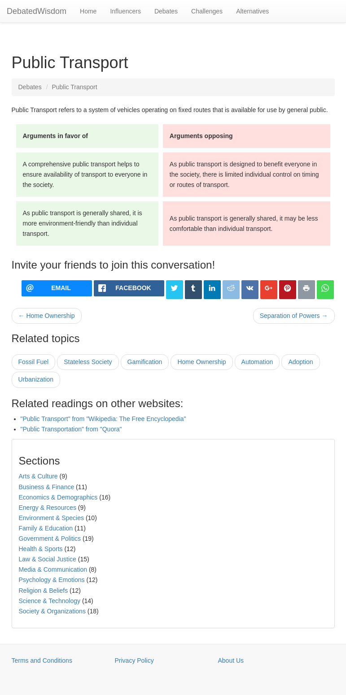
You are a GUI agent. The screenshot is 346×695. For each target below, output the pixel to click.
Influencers (125, 11)
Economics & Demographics (58, 497)
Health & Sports (41, 548)
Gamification (144, 361)
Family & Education (46, 528)
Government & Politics (50, 538)
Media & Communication (53, 569)
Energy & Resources (47, 507)
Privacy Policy (134, 660)
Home (88, 11)
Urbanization (36, 379)
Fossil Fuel (33, 361)
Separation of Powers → (294, 315)
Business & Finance (46, 487)
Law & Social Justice (47, 559)
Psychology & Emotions (52, 579)
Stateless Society (88, 361)
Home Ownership (201, 361)
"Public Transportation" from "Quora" (71, 429)
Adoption (300, 361)
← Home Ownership (46, 315)
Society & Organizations (52, 611)
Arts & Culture (38, 476)
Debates (166, 11)
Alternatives (252, 11)
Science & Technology (50, 600)
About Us (231, 660)
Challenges (207, 11)
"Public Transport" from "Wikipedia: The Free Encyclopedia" (103, 418)
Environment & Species (51, 517)
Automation (257, 361)
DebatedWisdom (36, 11)
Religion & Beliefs (43, 590)
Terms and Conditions (42, 660)
